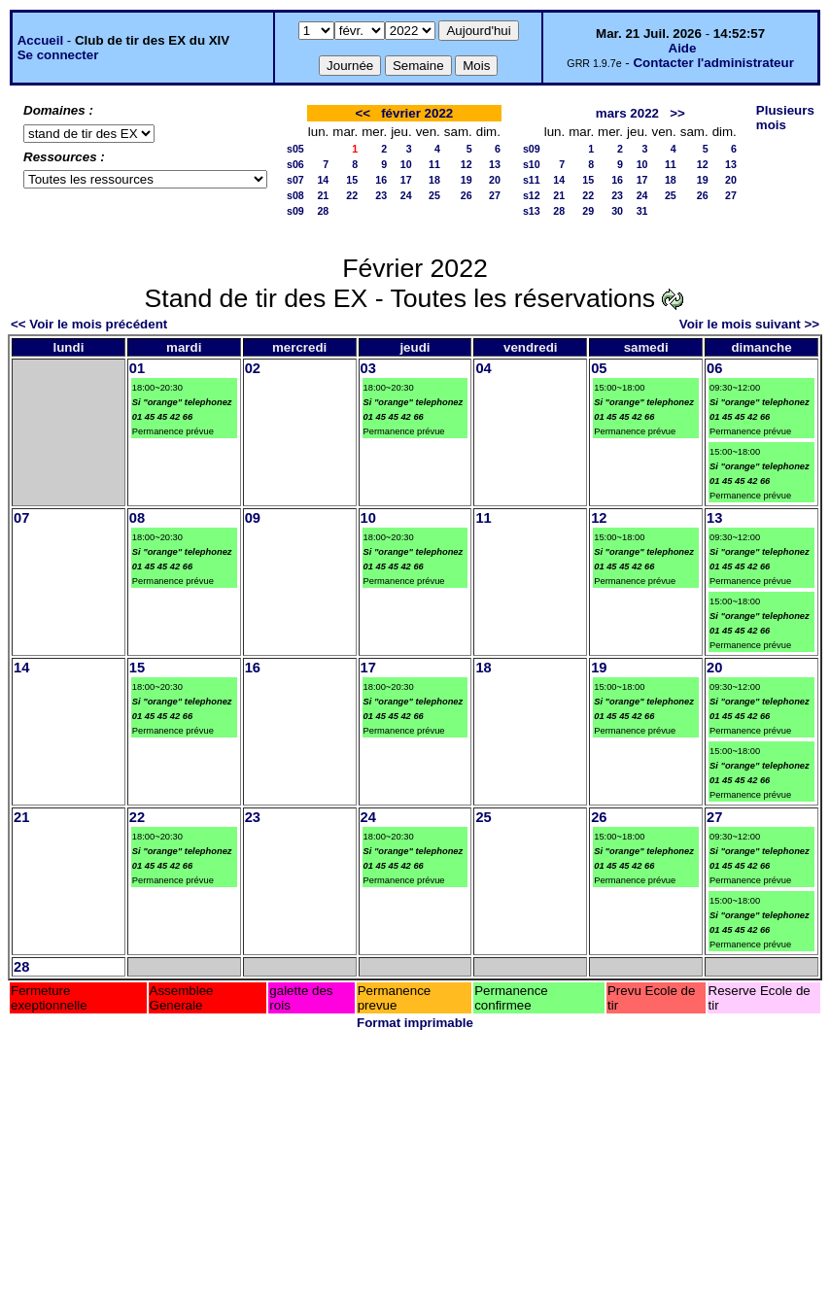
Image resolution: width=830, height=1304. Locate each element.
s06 (295, 164)
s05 (295, 148)
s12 (531, 195)
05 (598, 368)
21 (323, 195)
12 (466, 164)
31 (642, 211)
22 (352, 195)
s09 (295, 211)
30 (617, 211)
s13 (531, 211)
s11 (531, 180)
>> (677, 113)
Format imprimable (415, 1022)
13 (495, 164)
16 (381, 180)
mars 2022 (627, 113)
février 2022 (417, 113)
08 (137, 518)
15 (352, 180)
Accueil (40, 40)
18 (434, 180)
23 (381, 195)
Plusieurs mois (785, 117)
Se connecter (58, 55)
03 (368, 368)
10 (406, 164)
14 (323, 180)
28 (323, 211)
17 (406, 180)
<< (362, 113)
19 (466, 180)
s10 (531, 164)
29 (588, 211)
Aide (683, 48)
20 (495, 180)
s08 (295, 195)
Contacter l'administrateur (713, 62)
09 (252, 518)
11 (434, 164)
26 (466, 195)
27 (495, 195)
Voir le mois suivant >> (749, 324)
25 (434, 195)
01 (137, 368)
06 (714, 368)
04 (483, 368)
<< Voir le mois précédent (89, 324)
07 (21, 518)
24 (406, 195)
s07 (295, 180)
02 (252, 368)
